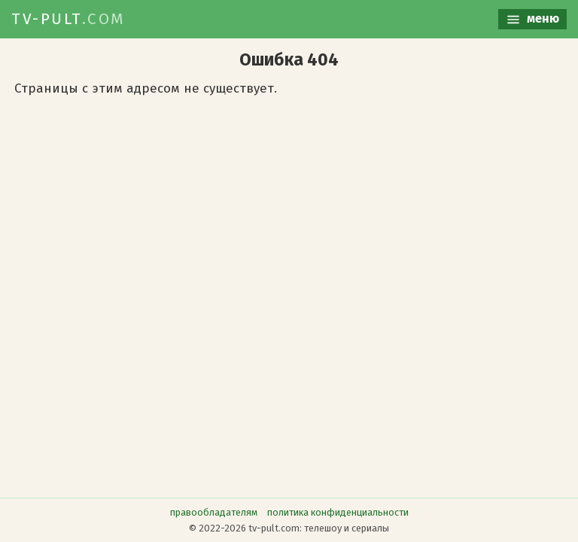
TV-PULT (68, 19)
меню (532, 19)
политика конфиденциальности (338, 512)
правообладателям (213, 512)
